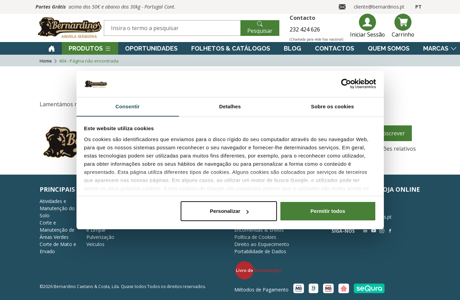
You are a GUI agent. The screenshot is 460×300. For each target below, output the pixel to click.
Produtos (90, 48)
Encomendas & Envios (259, 230)
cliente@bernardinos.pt (379, 6)
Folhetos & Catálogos (230, 48)
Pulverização (100, 237)
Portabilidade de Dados (260, 251)
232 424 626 (304, 29)
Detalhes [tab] (230, 106)
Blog (292, 48)
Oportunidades (151, 48)
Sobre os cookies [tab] (332, 106)
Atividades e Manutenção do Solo (57, 208)
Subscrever (390, 133)
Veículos (95, 244)
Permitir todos (327, 211)
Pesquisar (260, 27)
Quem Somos (388, 48)
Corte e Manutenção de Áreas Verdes (57, 229)
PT (418, 6)
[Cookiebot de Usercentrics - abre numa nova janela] (346, 84)
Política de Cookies (255, 237)
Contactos (334, 48)
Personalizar (229, 211)
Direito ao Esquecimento (261, 244)
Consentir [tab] (127, 106)
